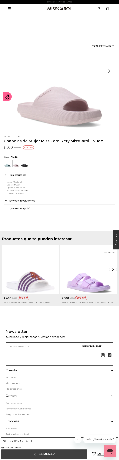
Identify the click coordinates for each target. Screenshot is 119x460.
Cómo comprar (14, 403)
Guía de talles (13, 447)
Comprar (47, 454)
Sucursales (11, 428)
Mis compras (12, 383)
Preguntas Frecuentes (17, 414)
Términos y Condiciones (18, 408)
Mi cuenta (11, 377)
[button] (109, 71)
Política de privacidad (17, 434)
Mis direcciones (13, 388)
